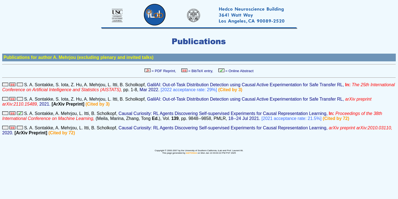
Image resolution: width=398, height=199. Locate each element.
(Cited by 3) (230, 89)
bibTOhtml (191, 153)
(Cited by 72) (336, 118)
